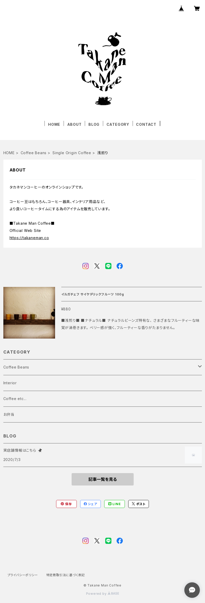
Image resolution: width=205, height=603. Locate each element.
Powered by (102, 594)
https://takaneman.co (29, 238)
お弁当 (8, 414)
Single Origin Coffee (71, 153)
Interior (10, 383)
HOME (54, 124)
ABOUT (74, 124)
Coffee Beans (34, 153)
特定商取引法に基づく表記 (65, 575)
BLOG (94, 124)
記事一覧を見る (102, 479)
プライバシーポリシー (22, 575)
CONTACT (146, 124)
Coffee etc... (15, 398)
